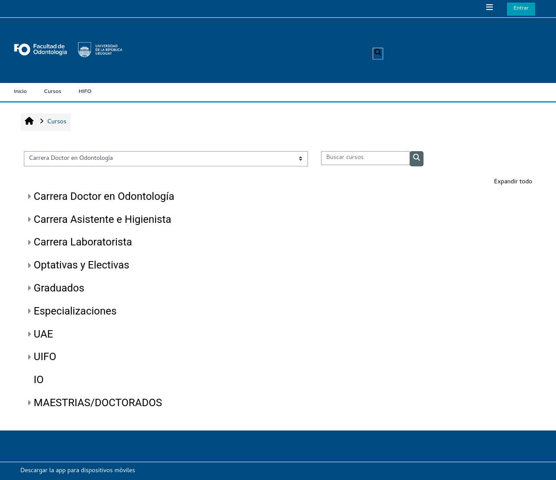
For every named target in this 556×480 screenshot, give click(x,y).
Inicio (20, 91)
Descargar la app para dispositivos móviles (77, 471)
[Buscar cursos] (365, 158)
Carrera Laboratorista (83, 242)
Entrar (521, 8)
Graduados (59, 288)
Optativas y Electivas (81, 265)
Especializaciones (75, 311)
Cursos (52, 91)
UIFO (45, 357)
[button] (378, 54)
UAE (43, 334)
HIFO (85, 91)
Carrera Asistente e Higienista (103, 219)
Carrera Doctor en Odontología (104, 196)
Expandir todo (513, 182)
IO (39, 380)
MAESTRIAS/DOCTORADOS (98, 403)
